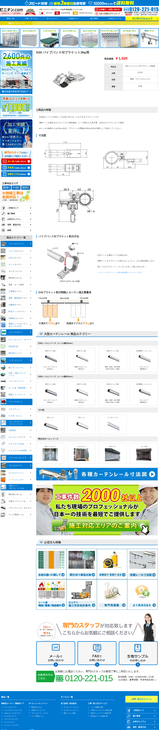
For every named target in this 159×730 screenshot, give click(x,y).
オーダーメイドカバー (71, 707)
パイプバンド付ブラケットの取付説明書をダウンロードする (119, 272)
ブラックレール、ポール (39, 713)
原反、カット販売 (70, 713)
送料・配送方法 (14, 225)
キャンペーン (52, 18)
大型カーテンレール (38, 710)
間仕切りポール (36, 707)
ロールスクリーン (10, 716)
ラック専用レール (37, 716)
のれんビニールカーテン (12, 713)
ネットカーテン (9, 722)
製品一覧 (10, 18)
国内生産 (49, 13)
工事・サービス (31, 18)
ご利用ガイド (73, 18)
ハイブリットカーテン (11, 725)
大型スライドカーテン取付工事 (101, 710)
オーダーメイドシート (71, 710)
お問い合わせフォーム (141, 699)
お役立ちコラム (115, 18)
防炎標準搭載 (65, 13)
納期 (9, 230)
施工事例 (94, 18)
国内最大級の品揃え (86, 13)
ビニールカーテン (10, 707)
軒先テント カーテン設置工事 (101, 713)
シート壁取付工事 (97, 707)
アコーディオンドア (11, 719)
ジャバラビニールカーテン (13, 710)
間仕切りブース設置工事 (99, 716)
